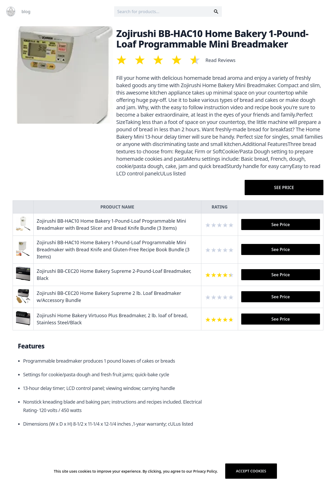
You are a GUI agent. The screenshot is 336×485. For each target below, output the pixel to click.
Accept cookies (251, 470)
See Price (284, 187)
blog (26, 11)
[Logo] (10, 12)
